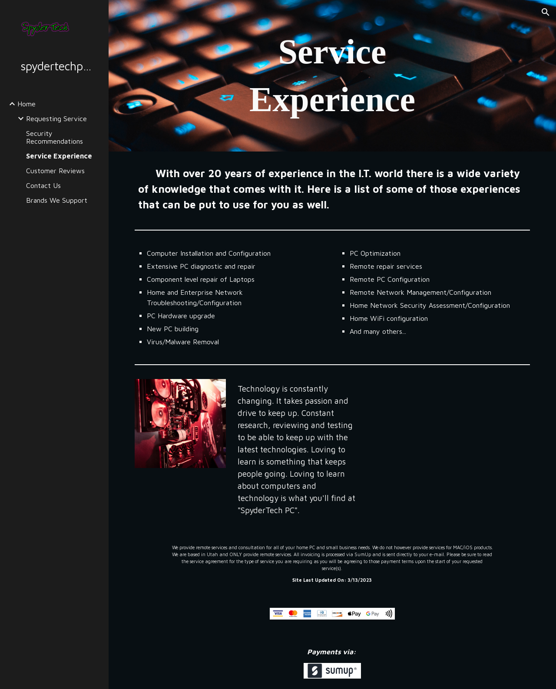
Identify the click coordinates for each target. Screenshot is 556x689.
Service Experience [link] (59, 156)
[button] (545, 12)
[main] (332, 75)
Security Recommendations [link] (54, 137)
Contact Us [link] (43, 185)
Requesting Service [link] (56, 118)
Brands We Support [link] (56, 200)
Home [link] (26, 104)
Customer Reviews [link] (55, 171)
